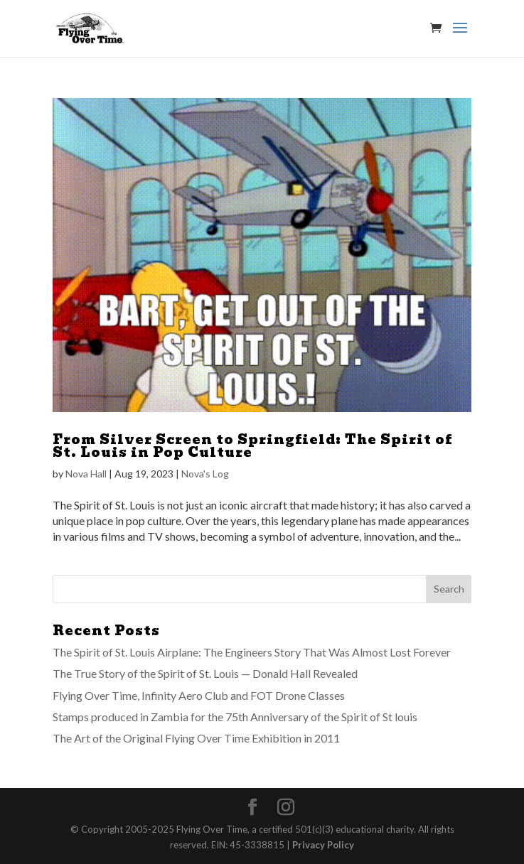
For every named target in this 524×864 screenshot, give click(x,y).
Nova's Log (205, 474)
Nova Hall (86, 474)
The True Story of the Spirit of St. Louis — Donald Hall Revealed (205, 673)
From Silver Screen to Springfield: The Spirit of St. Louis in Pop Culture (252, 446)
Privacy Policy (323, 844)
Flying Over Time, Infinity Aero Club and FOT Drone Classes (199, 695)
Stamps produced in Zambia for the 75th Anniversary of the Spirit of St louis (235, 716)
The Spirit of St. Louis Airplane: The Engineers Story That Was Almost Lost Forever (252, 652)
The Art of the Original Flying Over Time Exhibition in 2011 (196, 738)
